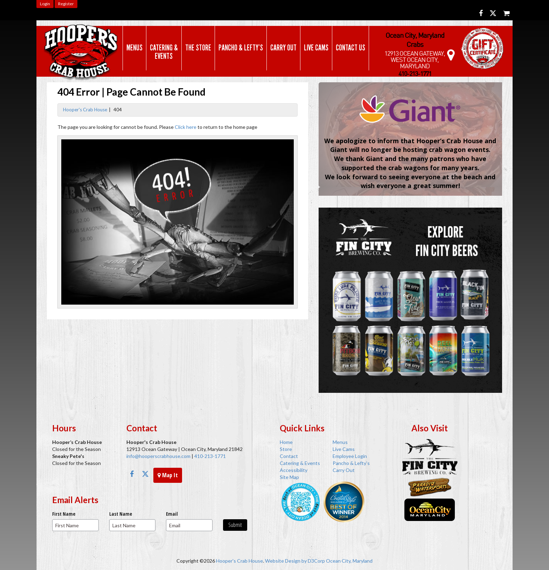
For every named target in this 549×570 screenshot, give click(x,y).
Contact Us (349, 48)
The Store (197, 48)
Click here (185, 127)
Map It (168, 475)
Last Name (120, 513)
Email (172, 513)
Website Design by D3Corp (295, 561)
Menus (133, 48)
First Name (63, 513)
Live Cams (315, 48)
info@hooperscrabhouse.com (158, 456)
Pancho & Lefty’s (239, 48)
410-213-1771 (209, 456)
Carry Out (282, 48)
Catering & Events (162, 52)
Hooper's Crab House (85, 109)
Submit (235, 525)
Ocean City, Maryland (349, 561)
